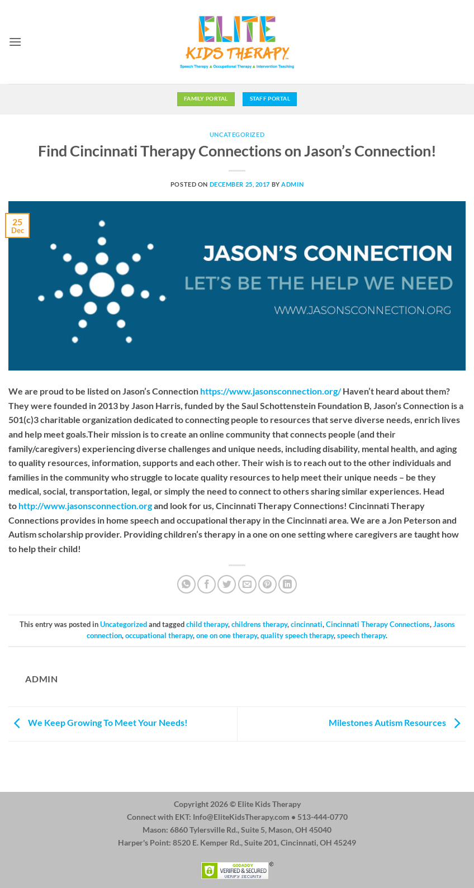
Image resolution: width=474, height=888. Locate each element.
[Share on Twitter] (226, 584)
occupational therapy (159, 635)
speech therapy (361, 635)
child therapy (207, 624)
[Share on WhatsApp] (186, 584)
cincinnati (307, 624)
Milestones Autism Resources (397, 722)
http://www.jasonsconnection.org (85, 505)
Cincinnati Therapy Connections (378, 624)
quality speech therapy (297, 635)
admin (292, 184)
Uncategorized (237, 134)
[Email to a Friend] (247, 584)
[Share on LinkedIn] (287, 584)
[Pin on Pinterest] (267, 584)
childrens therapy (259, 624)
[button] (15, 41)
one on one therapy (226, 635)
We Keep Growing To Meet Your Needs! (98, 722)
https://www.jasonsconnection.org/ (270, 391)
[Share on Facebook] (206, 584)
